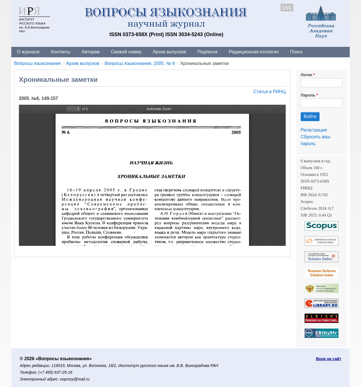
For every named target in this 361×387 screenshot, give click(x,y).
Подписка (207, 51)
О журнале (28, 51)
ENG (287, 7)
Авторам (91, 51)
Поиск (296, 51)
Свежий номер (126, 51)
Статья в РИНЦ (269, 91)
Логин (306, 75)
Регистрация (314, 130)
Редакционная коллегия (254, 51)
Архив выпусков (169, 51)
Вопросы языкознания (37, 63)
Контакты (60, 51)
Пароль (308, 95)
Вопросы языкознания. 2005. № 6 (140, 63)
